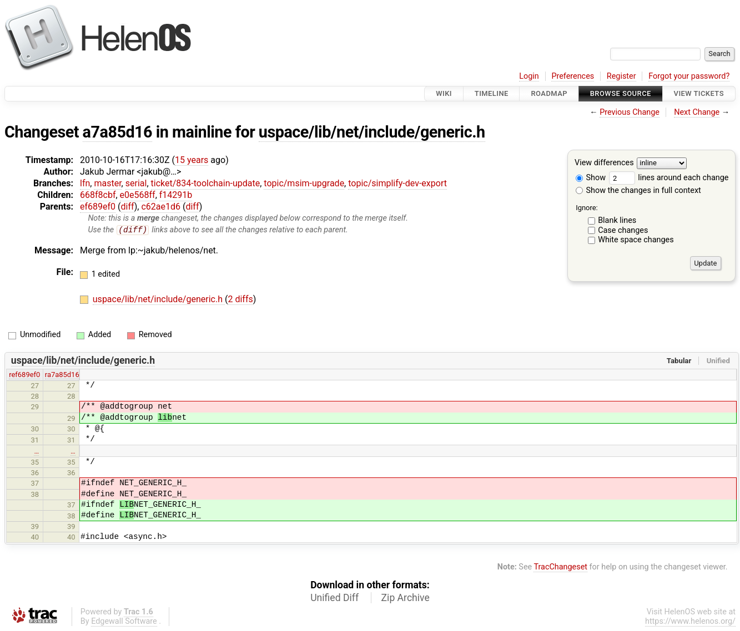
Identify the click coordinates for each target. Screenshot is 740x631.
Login (529, 76)
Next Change (696, 112)
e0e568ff (137, 195)
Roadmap (549, 93)
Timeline (492, 93)
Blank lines (617, 220)
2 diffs (240, 299)
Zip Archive (405, 598)
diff (127, 206)
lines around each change (669, 177)
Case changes (623, 230)
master (107, 183)
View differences (604, 163)
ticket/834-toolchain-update (205, 183)
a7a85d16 (118, 132)
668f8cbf (97, 195)
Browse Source (620, 93)
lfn (85, 183)
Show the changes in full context (638, 190)
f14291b (176, 195)
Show (591, 177)
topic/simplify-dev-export (397, 183)
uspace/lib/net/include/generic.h (372, 132)
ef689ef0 (97, 206)
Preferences (572, 76)
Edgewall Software (124, 622)
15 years (191, 160)
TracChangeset (560, 567)
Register (621, 76)
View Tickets (699, 93)
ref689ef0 (24, 375)
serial (136, 183)
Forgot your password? (688, 76)
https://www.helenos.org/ (690, 622)
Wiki (444, 93)
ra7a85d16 (62, 375)
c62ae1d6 (160, 206)
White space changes (636, 240)
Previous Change (630, 112)
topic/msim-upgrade (304, 183)
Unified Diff (334, 598)
